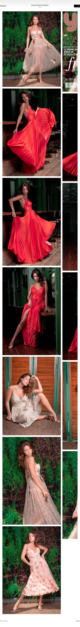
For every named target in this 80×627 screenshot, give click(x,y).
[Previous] (6, 621)
